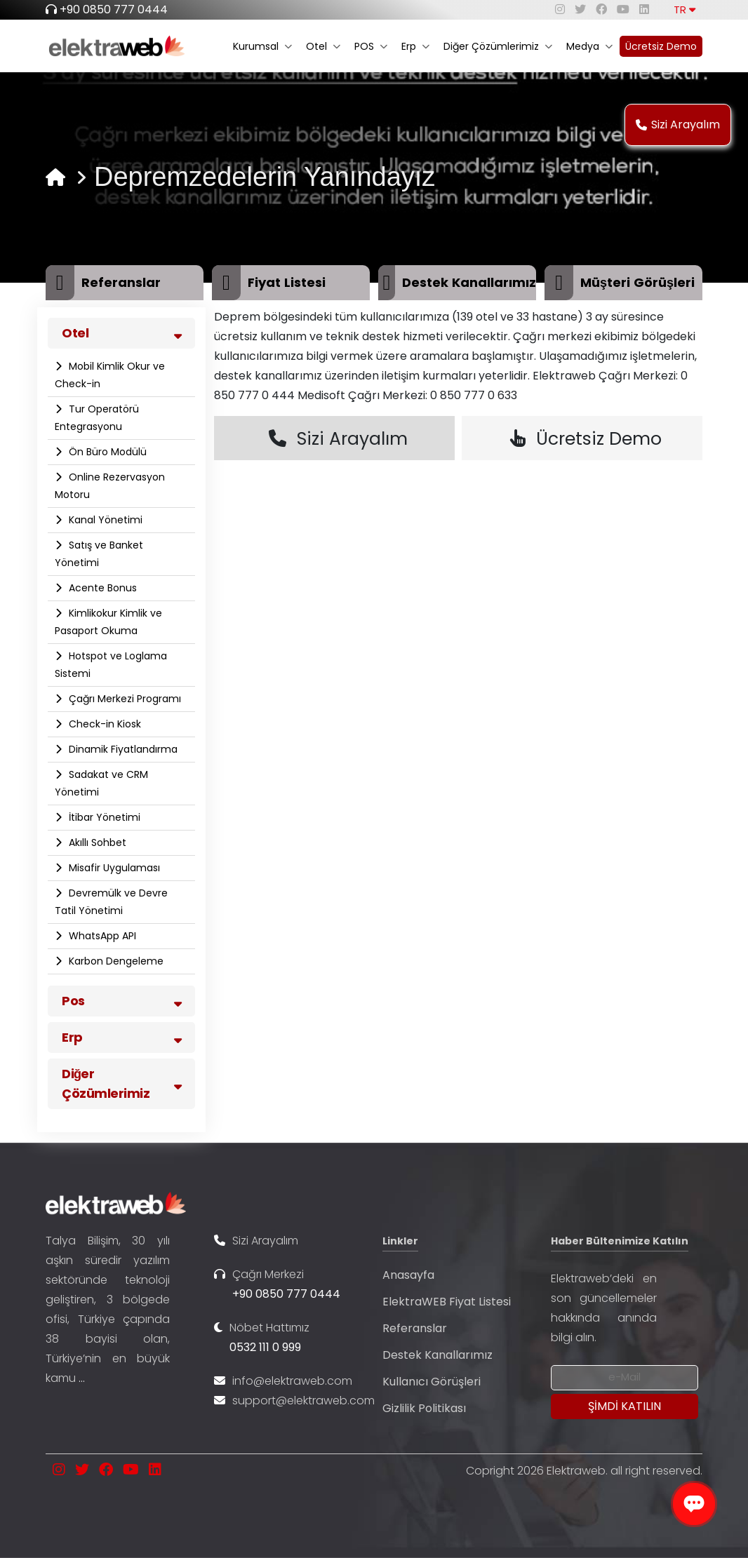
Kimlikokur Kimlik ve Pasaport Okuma (108, 622)
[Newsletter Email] (624, 1377)
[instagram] (560, 9)
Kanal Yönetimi (104, 520)
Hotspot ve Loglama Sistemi (111, 664)
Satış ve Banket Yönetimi (99, 554)
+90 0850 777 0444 (114, 9)
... (82, 1378)
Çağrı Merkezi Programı (123, 699)
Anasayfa (408, 1275)
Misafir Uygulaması (113, 868)
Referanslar (414, 1328)
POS (370, 46)
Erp (415, 46)
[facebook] (601, 9)
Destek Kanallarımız (437, 1355)
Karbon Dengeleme (114, 961)
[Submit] (624, 1406)
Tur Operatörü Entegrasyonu (97, 418)
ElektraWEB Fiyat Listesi (446, 1302)
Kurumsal (262, 46)
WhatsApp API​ (101, 936)
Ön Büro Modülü (106, 452)
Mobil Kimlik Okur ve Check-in (110, 375)
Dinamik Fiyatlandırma (122, 749)
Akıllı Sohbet (96, 842)
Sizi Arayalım (678, 124)
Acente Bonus (101, 588)
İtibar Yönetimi (103, 817)
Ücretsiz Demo (661, 46)
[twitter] (580, 9)
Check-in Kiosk (103, 724)
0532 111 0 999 (265, 1347)
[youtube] (623, 9)
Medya (589, 46)
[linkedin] (644, 9)
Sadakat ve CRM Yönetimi (101, 783)
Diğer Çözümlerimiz (497, 46)
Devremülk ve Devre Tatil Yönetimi (111, 902)
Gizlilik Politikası (424, 1408)
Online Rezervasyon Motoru (110, 486)
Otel (323, 46)
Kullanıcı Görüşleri (431, 1382)
